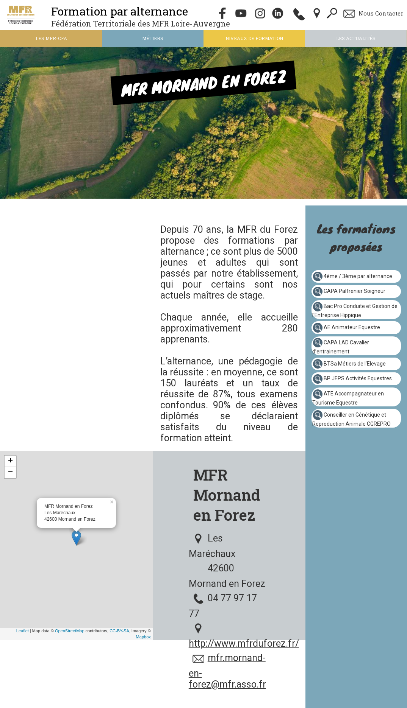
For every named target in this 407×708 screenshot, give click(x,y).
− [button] (10, 472)
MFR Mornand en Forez (226, 495)
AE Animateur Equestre (352, 327)
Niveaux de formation (254, 38)
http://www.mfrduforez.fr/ (244, 643)
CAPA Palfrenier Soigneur (354, 291)
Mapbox (143, 637)
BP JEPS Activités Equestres (358, 378)
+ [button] (10, 461)
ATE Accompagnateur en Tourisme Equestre (348, 398)
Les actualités (356, 38)
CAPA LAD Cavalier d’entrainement (340, 346)
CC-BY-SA (119, 631)
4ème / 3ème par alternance (358, 276)
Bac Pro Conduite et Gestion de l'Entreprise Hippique (355, 310)
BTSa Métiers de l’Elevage (355, 363)
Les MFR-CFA (51, 38)
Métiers (152, 38)
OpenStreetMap (70, 631)
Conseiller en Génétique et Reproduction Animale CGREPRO (351, 419)
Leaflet (22, 631)
